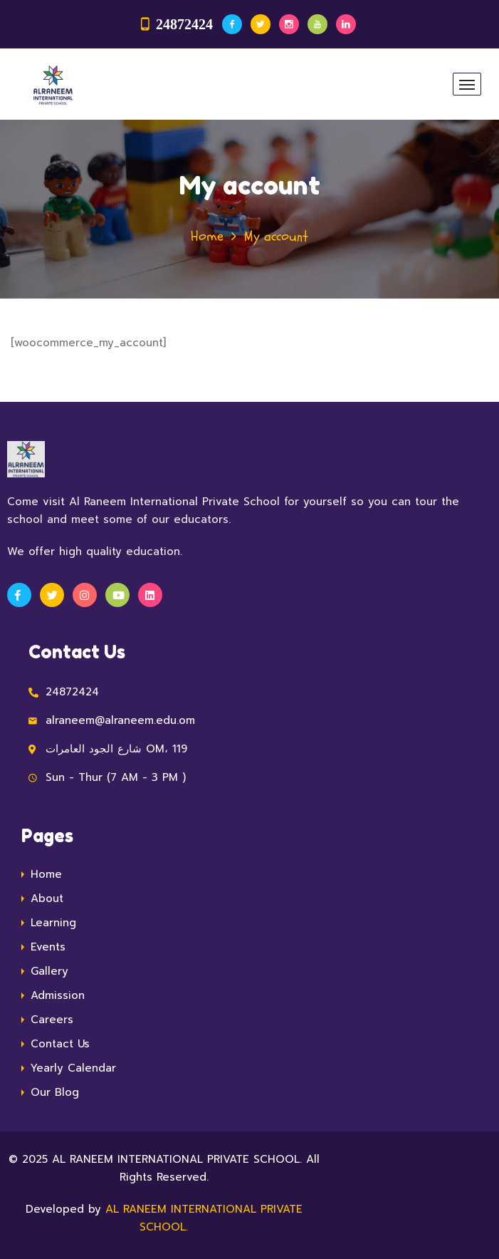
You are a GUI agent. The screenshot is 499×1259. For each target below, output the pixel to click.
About (47, 898)
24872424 (184, 24)
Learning (53, 923)
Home (207, 236)
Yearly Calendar (73, 1068)
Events (48, 947)
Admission (58, 995)
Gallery (49, 971)
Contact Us (60, 1044)
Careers (52, 1019)
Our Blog (55, 1092)
